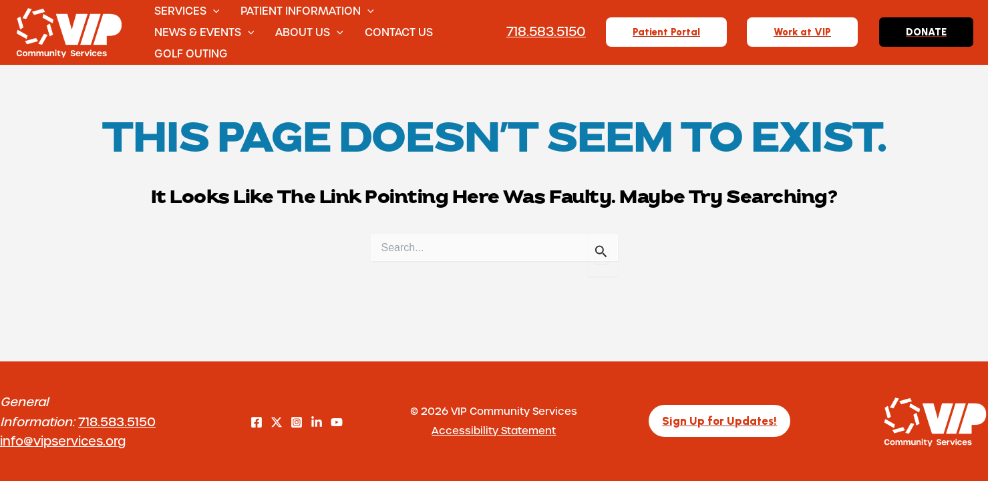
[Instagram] (297, 422)
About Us (309, 32)
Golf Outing (191, 53)
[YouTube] (337, 422)
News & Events (204, 32)
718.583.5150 (117, 421)
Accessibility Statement (494, 430)
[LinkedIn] (317, 422)
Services (187, 10)
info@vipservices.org (63, 441)
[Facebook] (257, 422)
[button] (213, 10)
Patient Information (307, 10)
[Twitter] (277, 422)
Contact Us (399, 31)
